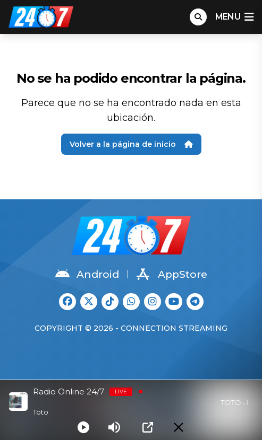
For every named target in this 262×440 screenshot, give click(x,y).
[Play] (83, 427)
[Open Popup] (147, 427)
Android (87, 274)
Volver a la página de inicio (131, 144)
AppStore (172, 274)
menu (234, 17)
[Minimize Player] (178, 427)
